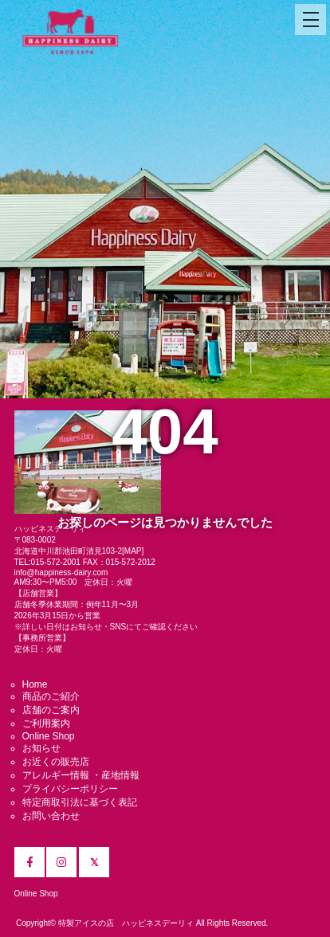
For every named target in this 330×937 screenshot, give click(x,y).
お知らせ (41, 748)
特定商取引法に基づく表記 (79, 802)
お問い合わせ (51, 815)
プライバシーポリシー (70, 788)
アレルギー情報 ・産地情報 (80, 775)
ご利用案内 (46, 723)
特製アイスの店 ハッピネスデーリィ (126, 923)
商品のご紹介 (51, 696)
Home (35, 684)
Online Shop (48, 736)
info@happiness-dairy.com (61, 572)
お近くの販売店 (55, 761)
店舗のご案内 (51, 709)
